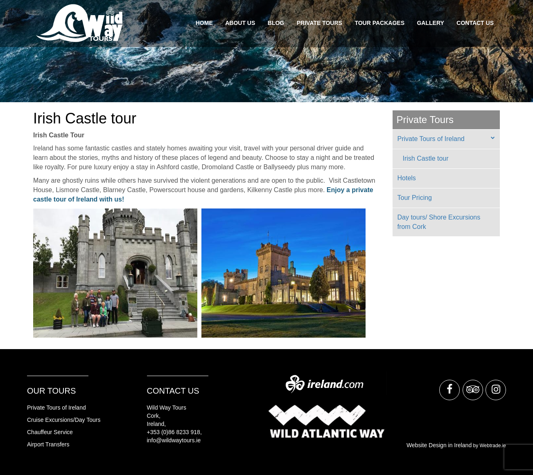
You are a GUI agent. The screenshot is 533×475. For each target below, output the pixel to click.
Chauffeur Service (50, 432)
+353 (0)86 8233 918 (173, 432)
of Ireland (73, 407)
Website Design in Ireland (439, 445)
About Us (240, 23)
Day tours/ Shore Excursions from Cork (439, 222)
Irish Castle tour (426, 158)
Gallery (430, 23)
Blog (276, 23)
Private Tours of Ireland (431, 138)
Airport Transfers (48, 444)
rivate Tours (45, 407)
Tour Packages (379, 23)
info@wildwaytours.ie (174, 440)
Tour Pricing (414, 197)
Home (204, 23)
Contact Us (475, 23)
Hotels (406, 178)
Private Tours (319, 23)
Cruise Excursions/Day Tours (63, 420)
